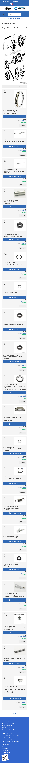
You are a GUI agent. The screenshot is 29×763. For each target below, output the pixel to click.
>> (17, 713)
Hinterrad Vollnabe (19, 18)
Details (22, 125)
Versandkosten (6, 752)
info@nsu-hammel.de (9, 730)
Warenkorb (9, 4)
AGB (3, 746)
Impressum (5, 748)
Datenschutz (5, 750)
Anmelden (15, 1)
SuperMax (10, 18)
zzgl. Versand (23, 120)
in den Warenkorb (15, 117)
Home (3, 18)
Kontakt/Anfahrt (6, 1)
